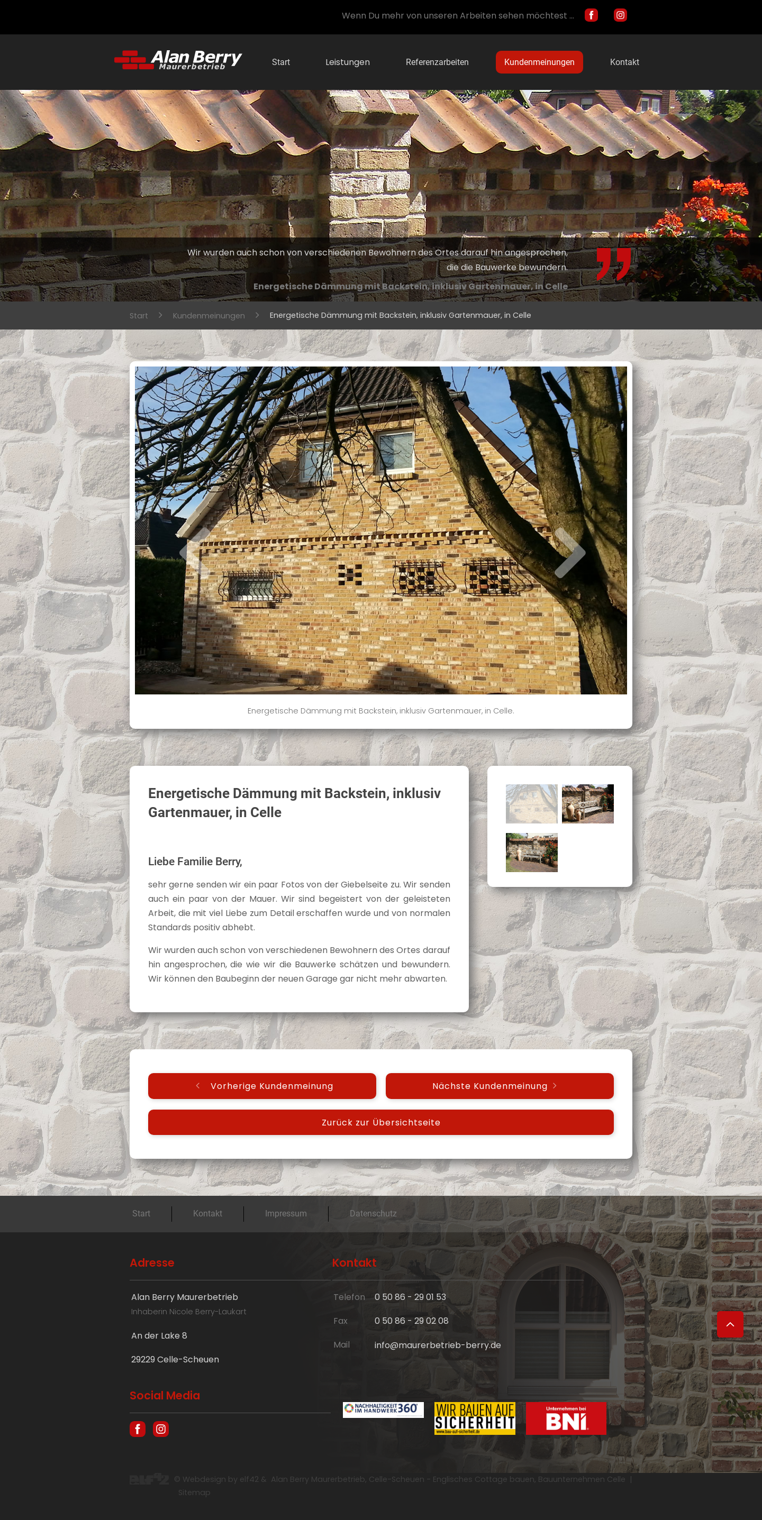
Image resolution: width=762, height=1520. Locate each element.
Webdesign (204, 1479)
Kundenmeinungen (539, 62)
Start (281, 62)
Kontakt (624, 62)
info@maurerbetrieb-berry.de (438, 1345)
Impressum (286, 1213)
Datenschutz (373, 1213)
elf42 (249, 1479)
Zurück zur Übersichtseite (381, 1122)
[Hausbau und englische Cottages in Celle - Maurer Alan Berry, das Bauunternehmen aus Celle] (178, 66)
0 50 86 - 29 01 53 (410, 1297)
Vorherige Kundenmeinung (272, 1086)
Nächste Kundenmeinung (490, 1086)
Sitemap (194, 1492)
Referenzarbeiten (437, 62)
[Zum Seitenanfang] (730, 1324)
